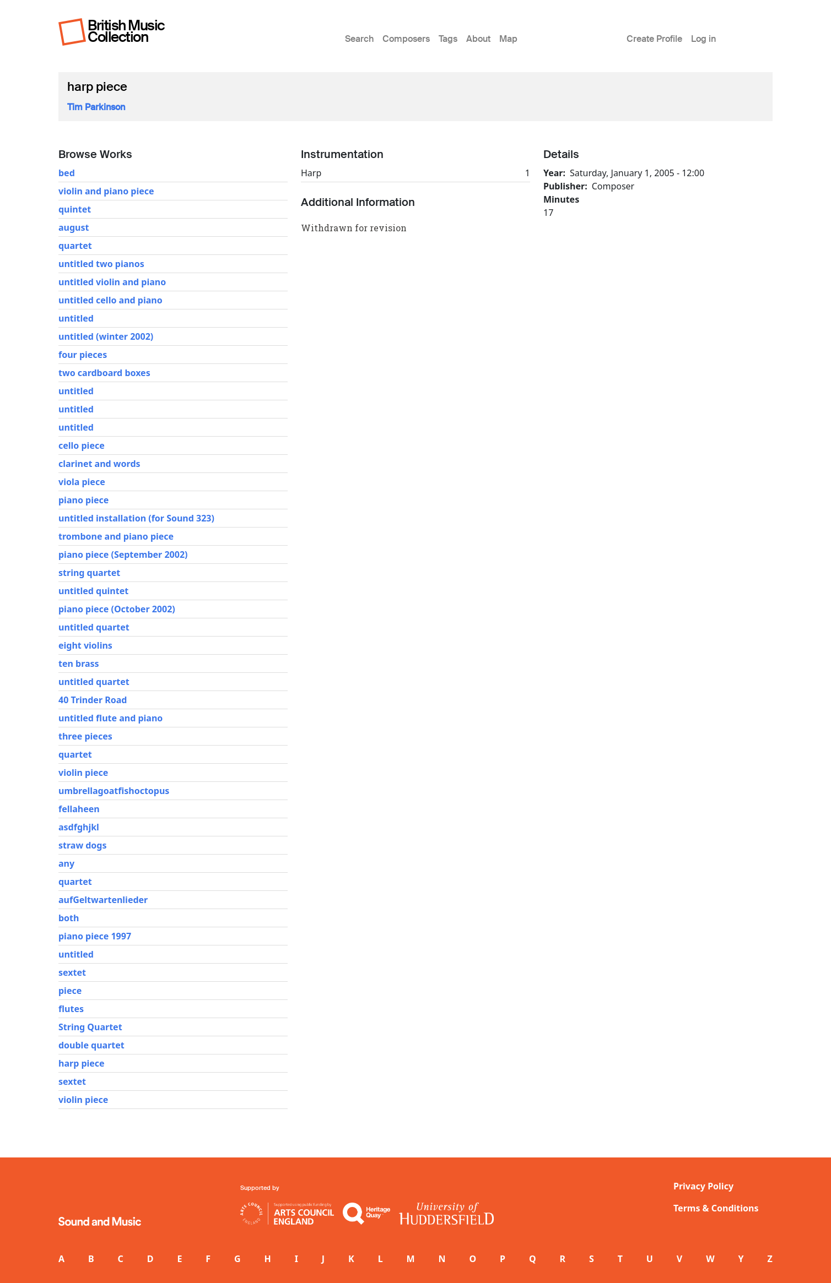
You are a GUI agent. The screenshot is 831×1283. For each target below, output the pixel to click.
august (73, 227)
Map (508, 39)
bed (66, 173)
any (66, 863)
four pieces (82, 355)
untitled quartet (93, 627)
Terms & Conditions (716, 1208)
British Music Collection (126, 31)
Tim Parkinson (96, 107)
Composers (406, 39)
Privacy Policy (703, 1186)
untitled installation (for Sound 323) (136, 518)
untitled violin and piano (112, 282)
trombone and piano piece (116, 536)
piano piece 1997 (94, 936)
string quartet (89, 573)
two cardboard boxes (104, 373)
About (478, 39)
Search (359, 39)
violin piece (83, 772)
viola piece (81, 482)
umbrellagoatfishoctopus (113, 791)
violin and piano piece (106, 191)
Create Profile (654, 39)
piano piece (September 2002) (122, 554)
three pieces (85, 736)
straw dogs (82, 845)
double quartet (91, 1045)
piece (70, 991)
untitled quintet (93, 591)
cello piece (81, 445)
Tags (448, 39)
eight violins (85, 645)
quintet (74, 209)
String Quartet (90, 1027)
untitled (76, 318)
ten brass (78, 663)
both (68, 918)
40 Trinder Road (92, 700)
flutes (71, 1009)
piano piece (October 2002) (116, 609)
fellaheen (79, 809)
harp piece (81, 1063)
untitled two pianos (101, 264)
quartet (75, 246)
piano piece (83, 500)
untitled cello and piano (110, 300)
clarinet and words (99, 464)
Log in (703, 39)
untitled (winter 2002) (105, 336)
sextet (72, 972)
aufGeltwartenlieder (103, 900)
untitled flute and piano (110, 718)
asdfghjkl (78, 827)
